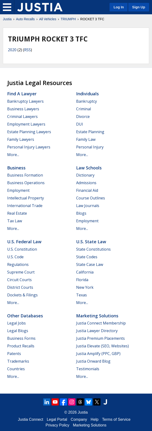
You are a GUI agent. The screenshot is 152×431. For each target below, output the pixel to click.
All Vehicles (47, 19)
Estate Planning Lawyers (29, 131)
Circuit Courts (19, 279)
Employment (18, 190)
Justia (7, 19)
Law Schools (89, 168)
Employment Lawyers (26, 124)
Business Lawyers (23, 109)
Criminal (83, 109)
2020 (12, 49)
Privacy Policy (57, 425)
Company (79, 419)
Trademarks (18, 361)
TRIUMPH (68, 19)
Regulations (18, 264)
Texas (81, 295)
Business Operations (26, 182)
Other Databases (25, 316)
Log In (119, 7)
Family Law (85, 139)
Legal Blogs (17, 330)
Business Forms (21, 338)
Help (95, 419)
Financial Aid (87, 190)
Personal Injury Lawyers (28, 147)
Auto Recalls (25, 19)
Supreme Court (21, 272)
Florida (82, 279)
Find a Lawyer (22, 93)
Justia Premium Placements (100, 338)
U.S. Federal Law (24, 241)
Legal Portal (57, 419)
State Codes (86, 256)
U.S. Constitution (22, 249)
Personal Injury (90, 147)
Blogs (81, 213)
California (85, 272)
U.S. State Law (91, 241)
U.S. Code (15, 256)
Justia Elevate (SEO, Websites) (102, 346)
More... (13, 154)
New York (85, 287)
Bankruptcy (86, 101)
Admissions (86, 182)
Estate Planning (90, 131)
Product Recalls (20, 346)
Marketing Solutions (97, 316)
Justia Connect (30, 419)
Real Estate (17, 213)
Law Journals (87, 205)
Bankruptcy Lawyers (25, 101)
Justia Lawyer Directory (97, 330)
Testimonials (87, 368)
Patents (14, 353)
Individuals (87, 93)
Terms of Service (116, 419)
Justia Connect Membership (101, 323)
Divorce (83, 116)
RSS (27, 49)
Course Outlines (90, 198)
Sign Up (138, 7)
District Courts (20, 287)
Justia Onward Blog (93, 361)
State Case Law (89, 264)
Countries (16, 368)
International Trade (24, 205)
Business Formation (25, 175)
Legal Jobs (16, 323)
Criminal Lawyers (22, 116)
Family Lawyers (20, 139)
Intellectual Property (25, 198)
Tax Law (14, 220)
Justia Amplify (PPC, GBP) (98, 353)
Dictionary (85, 175)
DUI (79, 124)
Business (16, 168)
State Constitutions (93, 249)
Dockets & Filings (22, 295)
